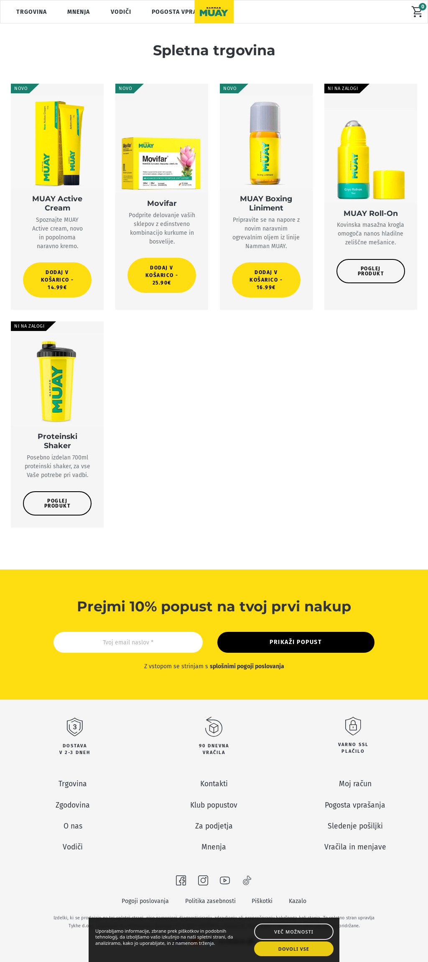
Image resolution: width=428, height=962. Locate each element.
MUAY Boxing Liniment (266, 203)
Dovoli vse (294, 948)
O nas (73, 826)
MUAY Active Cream (57, 203)
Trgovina (31, 11)
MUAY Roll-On (371, 213)
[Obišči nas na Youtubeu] (225, 882)
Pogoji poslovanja (145, 901)
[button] (57, 280)
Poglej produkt (371, 271)
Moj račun (355, 784)
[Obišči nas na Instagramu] (203, 882)
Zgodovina (73, 805)
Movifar (162, 203)
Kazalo (297, 901)
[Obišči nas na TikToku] (247, 882)
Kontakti (214, 784)
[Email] (128, 642)
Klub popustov (213, 805)
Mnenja (78, 11)
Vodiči (121, 11)
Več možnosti (294, 929)
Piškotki (262, 901)
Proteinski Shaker (57, 441)
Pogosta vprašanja (183, 11)
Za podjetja (214, 826)
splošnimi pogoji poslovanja (247, 666)
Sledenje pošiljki (355, 826)
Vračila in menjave (355, 847)
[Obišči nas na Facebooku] (181, 882)
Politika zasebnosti (210, 901)
